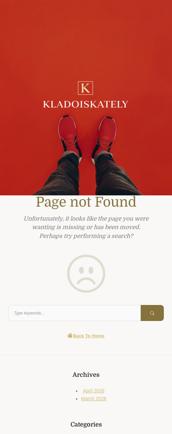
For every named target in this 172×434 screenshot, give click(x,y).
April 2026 (93, 390)
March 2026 (93, 398)
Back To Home (86, 336)
